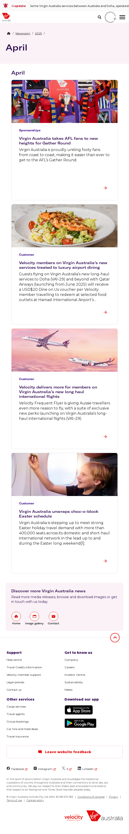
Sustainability (73, 682)
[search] (99, 17)
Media (68, 689)
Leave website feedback (64, 752)
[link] (64, 5)
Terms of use (14, 800)
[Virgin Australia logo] (105, 816)
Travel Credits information (24, 667)
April (16, 47)
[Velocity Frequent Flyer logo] (73, 818)
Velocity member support (24, 674)
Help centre (14, 659)
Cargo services (16, 706)
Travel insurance (18, 736)
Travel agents (16, 714)
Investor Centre (74, 674)
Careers (69, 667)
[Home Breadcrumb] (9, 33)
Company (71, 659)
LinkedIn (86, 769)
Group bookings (18, 721)
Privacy (113, 796)
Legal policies (15, 682)
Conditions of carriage (91, 796)
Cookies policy (35, 800)
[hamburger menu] (122, 17)
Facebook (15, 769)
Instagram (43, 769)
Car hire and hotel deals (22, 729)
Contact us (14, 689)
